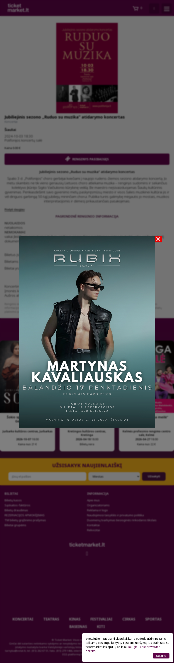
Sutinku (161, 655)
